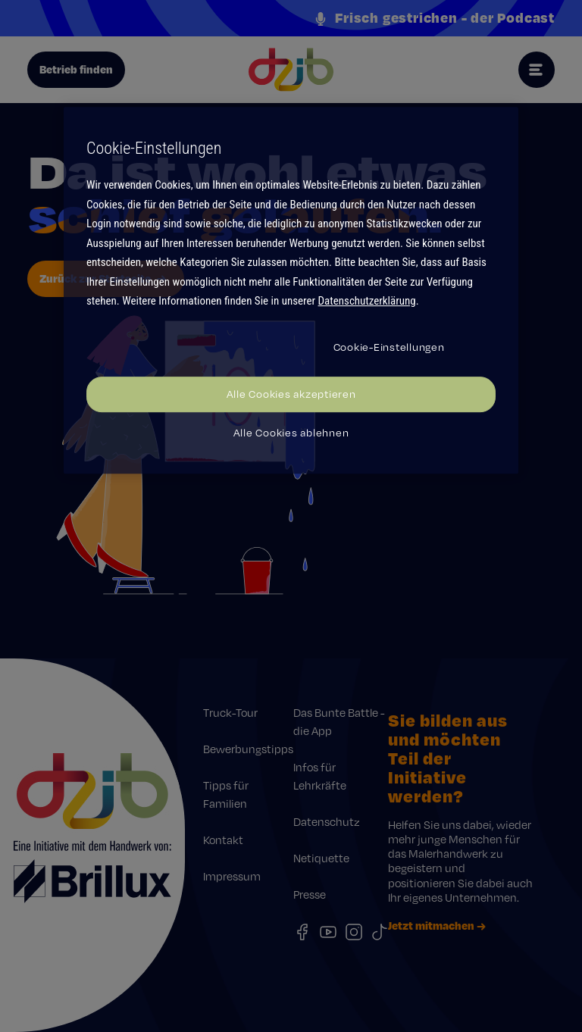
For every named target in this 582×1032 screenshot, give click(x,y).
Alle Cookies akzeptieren (291, 394)
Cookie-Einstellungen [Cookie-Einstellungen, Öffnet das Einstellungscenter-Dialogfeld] (389, 347)
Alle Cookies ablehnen (291, 432)
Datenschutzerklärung (367, 301)
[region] (291, 290)
